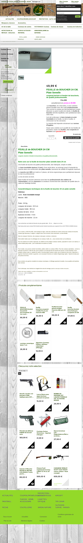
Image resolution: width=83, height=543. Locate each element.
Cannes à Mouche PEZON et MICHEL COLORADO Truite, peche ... (26, 471)
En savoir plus (77, 134)
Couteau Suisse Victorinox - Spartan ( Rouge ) (44, 433)
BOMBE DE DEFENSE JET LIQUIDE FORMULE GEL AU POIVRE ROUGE (60, 397)
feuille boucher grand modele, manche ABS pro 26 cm (58, 309)
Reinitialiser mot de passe (62, 19)
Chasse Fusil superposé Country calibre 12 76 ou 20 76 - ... (43, 470)
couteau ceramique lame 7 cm (27, 344)
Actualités (25, 516)
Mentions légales (26, 521)
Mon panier (75, 1)
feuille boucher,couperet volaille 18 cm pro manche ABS (42, 310)
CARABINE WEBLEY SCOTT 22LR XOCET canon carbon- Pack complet (61, 470)
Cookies (42, 521)
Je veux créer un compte (62, 16)
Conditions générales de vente (66, 515)
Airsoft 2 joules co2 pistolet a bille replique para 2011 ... (26, 395)
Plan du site (7, 521)
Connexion (62, 2)
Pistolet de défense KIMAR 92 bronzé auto (26, 432)
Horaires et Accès (8, 81)
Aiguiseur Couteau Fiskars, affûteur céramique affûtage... (42, 345)
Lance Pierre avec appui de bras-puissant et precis (43, 396)
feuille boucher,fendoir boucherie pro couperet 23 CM (73, 310)
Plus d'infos (24, 146)
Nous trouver (7, 516)
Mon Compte (64, 1)
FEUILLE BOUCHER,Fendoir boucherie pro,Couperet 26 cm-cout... (26, 311)
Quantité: (51, 136)
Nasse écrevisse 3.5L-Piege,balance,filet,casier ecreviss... (62, 433)
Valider (78, 16)
